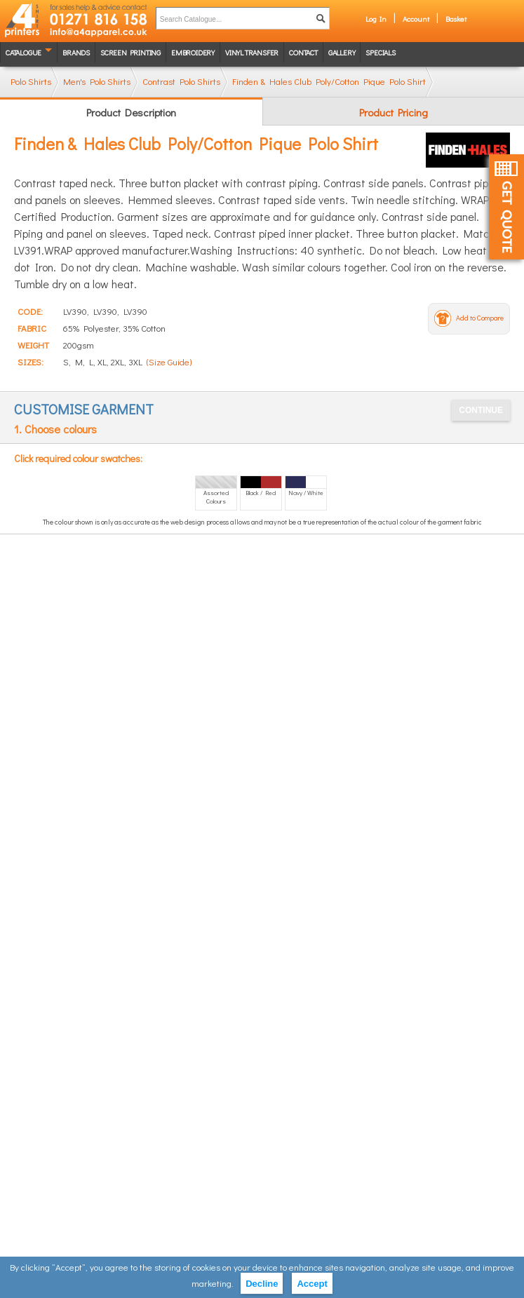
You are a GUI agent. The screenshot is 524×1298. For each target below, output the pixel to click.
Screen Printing (130, 52)
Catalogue (23, 52)
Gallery (342, 52)
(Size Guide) (169, 361)
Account (416, 18)
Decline (262, 1283)
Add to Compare (480, 318)
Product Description (131, 112)
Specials (380, 52)
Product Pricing (393, 112)
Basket (455, 18)
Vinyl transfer (251, 52)
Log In (376, 18)
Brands (76, 52)
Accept (312, 1283)
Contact (303, 52)
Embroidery (193, 52)
